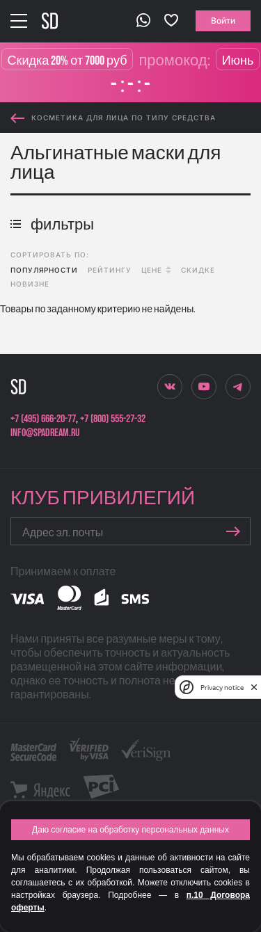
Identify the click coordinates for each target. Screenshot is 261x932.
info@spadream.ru (44, 433)
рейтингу (110, 270)
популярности (44, 270)
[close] (254, 687)
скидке (198, 270)
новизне (29, 284)
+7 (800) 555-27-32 (112, 419)
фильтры (52, 225)
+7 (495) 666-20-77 (43, 419)
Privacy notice (222, 687)
